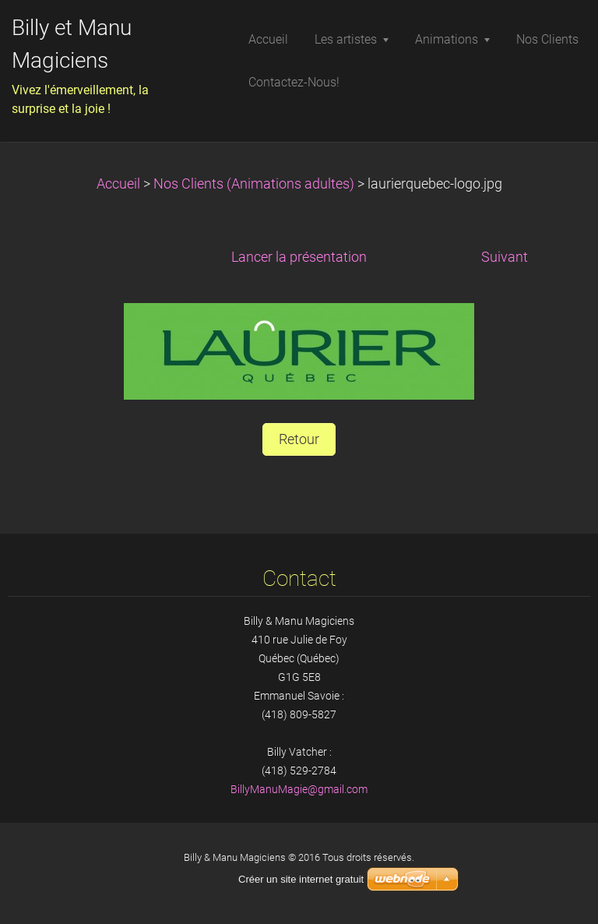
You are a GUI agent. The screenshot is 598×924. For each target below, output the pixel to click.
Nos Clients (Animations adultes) (253, 184)
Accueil (118, 184)
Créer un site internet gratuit (301, 879)
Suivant (504, 257)
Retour (299, 439)
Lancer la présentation (299, 257)
